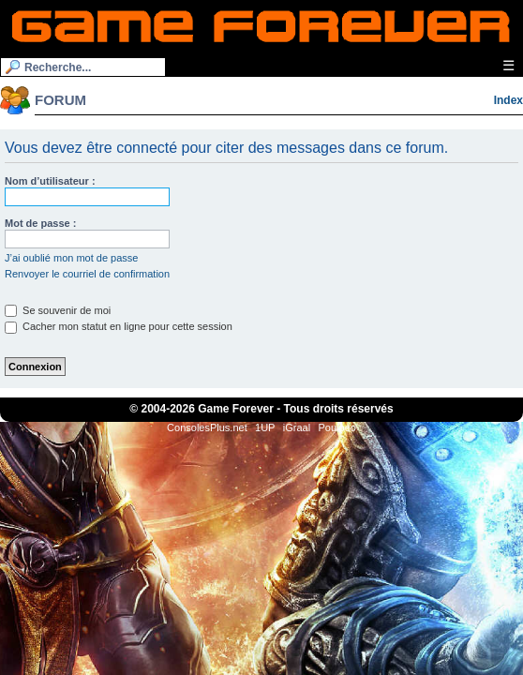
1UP (265, 427)
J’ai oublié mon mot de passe (71, 257)
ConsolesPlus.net (207, 427)
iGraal (296, 427)
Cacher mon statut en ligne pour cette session (118, 326)
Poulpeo (337, 427)
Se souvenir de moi (58, 310)
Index (508, 100)
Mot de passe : (40, 223)
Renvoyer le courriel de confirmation (87, 273)
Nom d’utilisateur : (50, 181)
